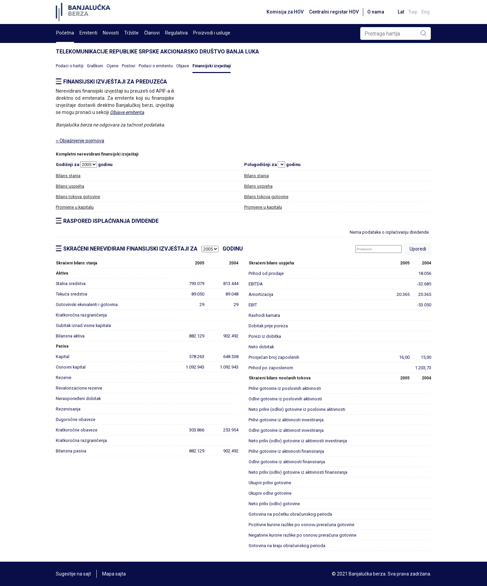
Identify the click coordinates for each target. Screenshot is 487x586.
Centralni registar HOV (334, 12)
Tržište (131, 33)
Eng (425, 12)
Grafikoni (95, 66)
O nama (375, 12)
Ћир (412, 12)
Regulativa (176, 33)
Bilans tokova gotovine (78, 196)
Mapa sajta (114, 574)
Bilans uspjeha (70, 186)
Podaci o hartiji (70, 66)
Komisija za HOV (285, 12)
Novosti (111, 33)
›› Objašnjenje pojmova (80, 140)
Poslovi (128, 66)
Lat (401, 12)
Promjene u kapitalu (75, 207)
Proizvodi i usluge (211, 33)
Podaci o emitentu (156, 66)
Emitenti (88, 33)
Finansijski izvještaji (211, 66)
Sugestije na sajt (73, 574)
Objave (182, 66)
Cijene (112, 66)
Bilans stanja (68, 175)
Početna (65, 33)
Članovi (152, 33)
